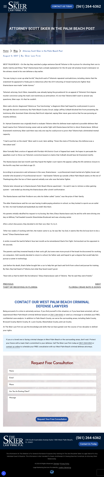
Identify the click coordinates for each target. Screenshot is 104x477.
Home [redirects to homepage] (6, 51)
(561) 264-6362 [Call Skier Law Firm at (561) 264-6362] (88, 6)
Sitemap (56, 463)
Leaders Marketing (65, 467)
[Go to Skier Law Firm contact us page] (62, 6)
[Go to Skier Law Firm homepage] (17, 6)
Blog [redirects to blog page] (16, 51)
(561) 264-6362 (56, 315)
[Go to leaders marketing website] (52, 472)
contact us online (13, 347)
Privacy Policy (64, 463)
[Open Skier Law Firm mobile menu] (5, 6)
